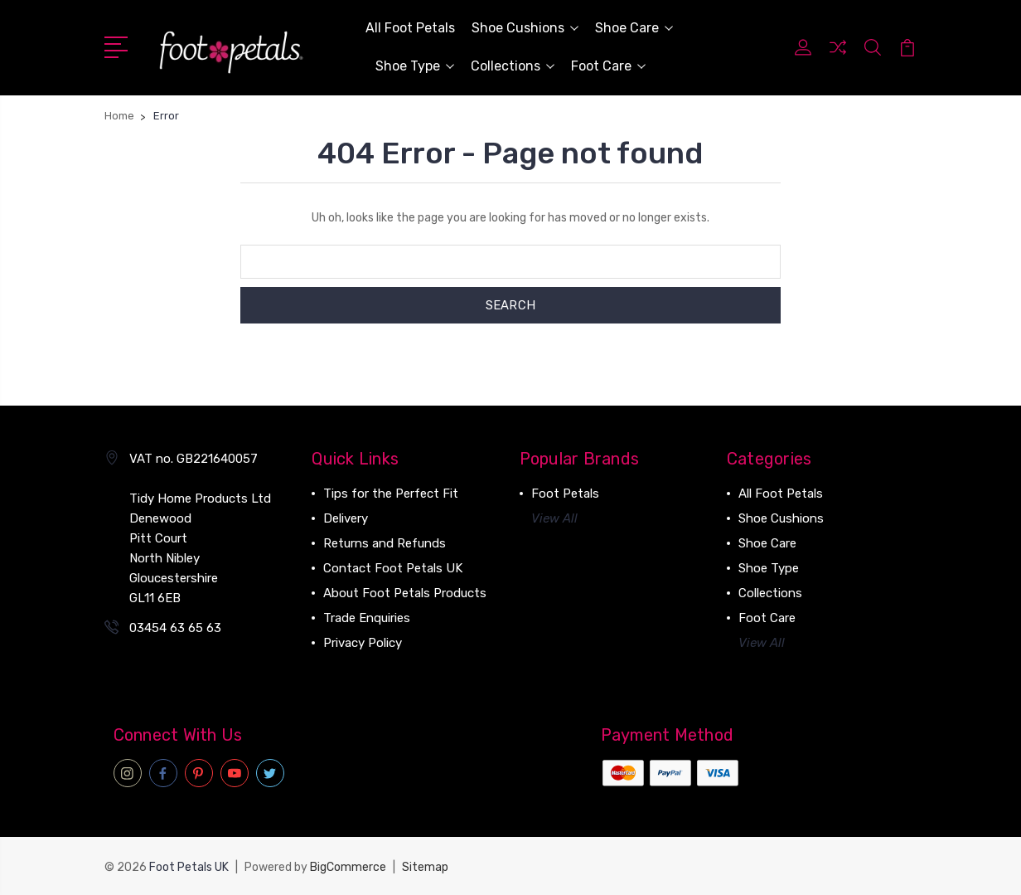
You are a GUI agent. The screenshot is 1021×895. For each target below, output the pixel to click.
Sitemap (425, 866)
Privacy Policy (362, 642)
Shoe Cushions (525, 28)
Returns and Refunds (384, 543)
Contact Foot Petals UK (392, 568)
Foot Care (608, 66)
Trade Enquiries (366, 617)
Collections (512, 66)
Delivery (345, 518)
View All (554, 518)
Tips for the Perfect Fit (390, 493)
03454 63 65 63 (175, 627)
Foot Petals (565, 493)
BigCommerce (348, 866)
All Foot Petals (410, 28)
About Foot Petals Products (404, 593)
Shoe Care (634, 28)
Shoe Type (414, 66)
